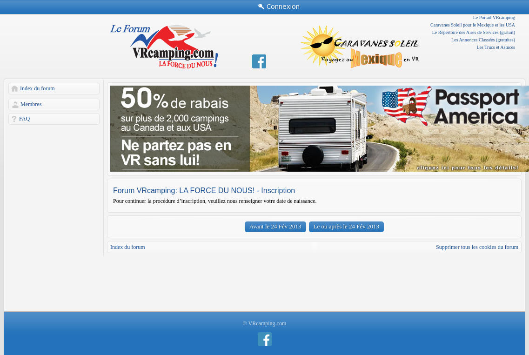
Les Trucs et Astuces (496, 47)
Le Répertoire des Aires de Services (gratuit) (473, 32)
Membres (30, 104)
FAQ (24, 118)
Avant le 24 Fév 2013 (275, 226)
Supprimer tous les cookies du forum (477, 247)
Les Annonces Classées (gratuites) (483, 39)
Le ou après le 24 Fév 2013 (347, 226)
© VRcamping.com (265, 323)
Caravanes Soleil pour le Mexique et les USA (472, 24)
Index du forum (37, 88)
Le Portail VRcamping (494, 17)
